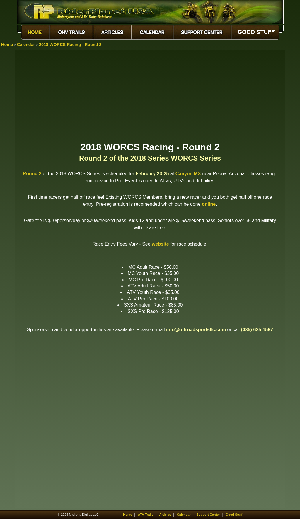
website (160, 243)
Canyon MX (188, 173)
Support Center (208, 514)
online (209, 204)
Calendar (26, 44)
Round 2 (32, 173)
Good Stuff (234, 514)
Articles (165, 514)
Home (7, 44)
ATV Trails (146, 514)
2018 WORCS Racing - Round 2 (70, 44)
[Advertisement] (150, 95)
